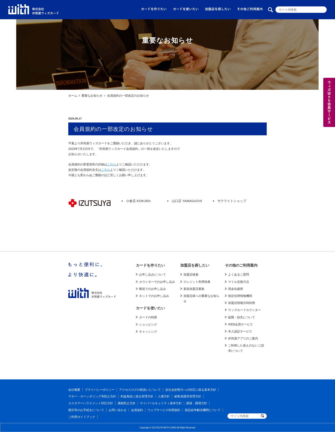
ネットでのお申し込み (154, 296)
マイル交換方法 (238, 281)
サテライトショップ (231, 201)
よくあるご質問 (238, 274)
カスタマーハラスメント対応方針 (90, 403)
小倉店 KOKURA (138, 201)
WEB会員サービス (240, 324)
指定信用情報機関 (240, 296)
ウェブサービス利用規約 (163, 410)
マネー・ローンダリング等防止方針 (92, 396)
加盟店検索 (191, 274)
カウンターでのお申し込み (157, 281)
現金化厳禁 (235, 288)
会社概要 (74, 389)
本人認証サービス (240, 331)
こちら (111, 164)
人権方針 (164, 396)
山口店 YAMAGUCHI (187, 201)
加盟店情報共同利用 (241, 303)
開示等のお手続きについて (86, 410)
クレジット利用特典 (197, 281)
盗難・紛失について (241, 317)
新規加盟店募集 (194, 288)
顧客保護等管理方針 (187, 396)
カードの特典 (148, 317)
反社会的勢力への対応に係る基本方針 (190, 389)
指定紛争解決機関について (203, 410)
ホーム (72, 95)
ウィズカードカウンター (244, 310)
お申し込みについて (152, 274)
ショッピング (148, 324)
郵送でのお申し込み (152, 288)
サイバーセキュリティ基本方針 (161, 403)
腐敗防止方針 (126, 403)
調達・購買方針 (196, 403)
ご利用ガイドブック (81, 417)
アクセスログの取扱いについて (140, 389)
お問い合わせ (118, 410)
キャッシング (148, 331)
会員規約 (137, 410)
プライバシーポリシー (100, 389)
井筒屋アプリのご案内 (243, 338)
